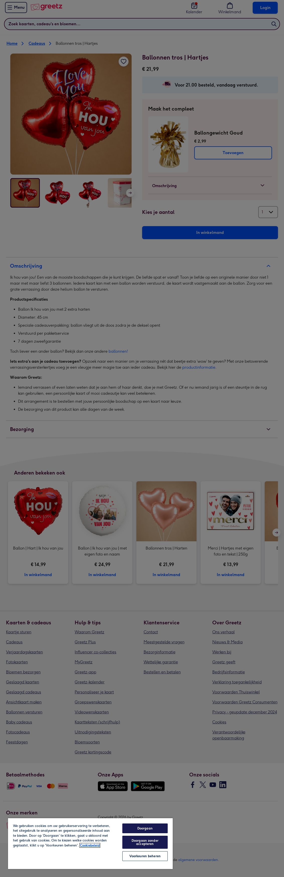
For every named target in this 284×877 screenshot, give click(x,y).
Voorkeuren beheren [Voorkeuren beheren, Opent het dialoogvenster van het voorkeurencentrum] (145, 856)
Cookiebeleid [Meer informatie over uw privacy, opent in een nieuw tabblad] (90, 845)
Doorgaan (145, 828)
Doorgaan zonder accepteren (145, 842)
